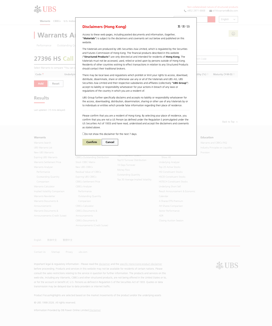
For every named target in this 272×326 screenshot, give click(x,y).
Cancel (110, 142)
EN (188, 26)
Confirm (91, 142)
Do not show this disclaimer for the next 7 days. (109, 134)
